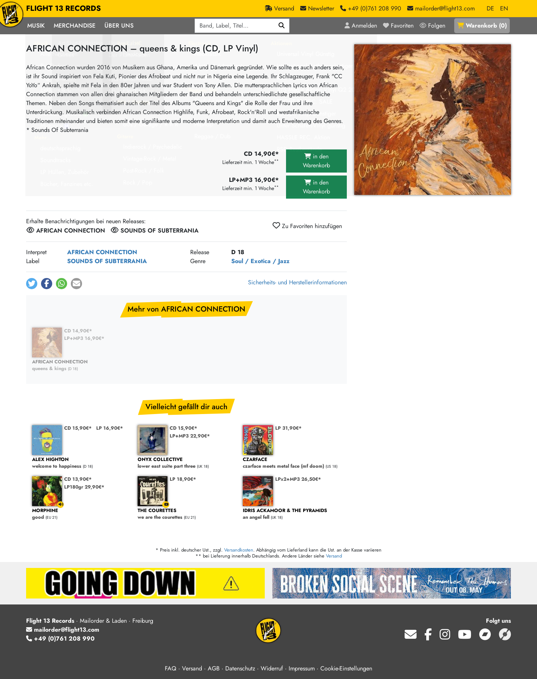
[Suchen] (281, 26)
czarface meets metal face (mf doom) (292, 463)
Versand (334, 555)
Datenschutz (240, 668)
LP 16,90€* (109, 428)
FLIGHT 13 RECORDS (63, 8)
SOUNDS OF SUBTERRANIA (107, 261)
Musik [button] (36, 25)
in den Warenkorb (316, 161)
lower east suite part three (187, 463)
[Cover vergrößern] (432, 119)
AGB (214, 668)
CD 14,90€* (78, 330)
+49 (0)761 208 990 (60, 638)
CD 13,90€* (78, 479)
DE (490, 8)
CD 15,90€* (78, 428)
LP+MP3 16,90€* (84, 338)
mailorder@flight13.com (62, 629)
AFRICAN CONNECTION (102, 252)
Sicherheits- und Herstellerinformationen (297, 282)
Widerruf (272, 668)
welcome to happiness (81, 463)
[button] (31, 283)
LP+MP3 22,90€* (190, 435)
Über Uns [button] (119, 25)
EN (504, 8)
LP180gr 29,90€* (84, 486)
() (482, 25)
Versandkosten (238, 549)
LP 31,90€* (288, 428)
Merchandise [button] (74, 25)
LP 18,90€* (183, 479)
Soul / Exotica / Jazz (260, 261)
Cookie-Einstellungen (346, 668)
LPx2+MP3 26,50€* (298, 479)
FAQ (170, 668)
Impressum (302, 668)
